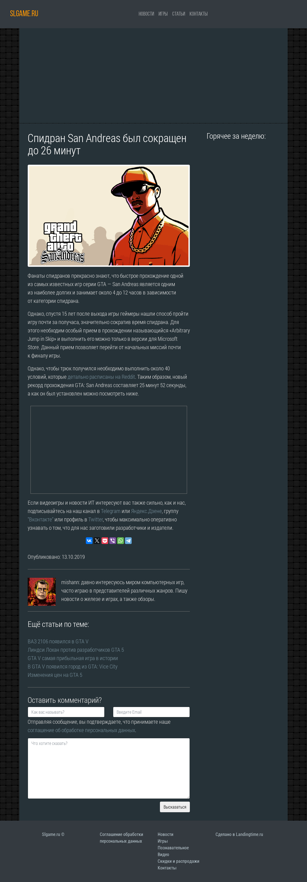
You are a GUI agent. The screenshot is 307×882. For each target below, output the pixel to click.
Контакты (199, 14)
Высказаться (175, 807)
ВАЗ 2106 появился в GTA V (58, 641)
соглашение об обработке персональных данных (81, 730)
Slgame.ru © (53, 834)
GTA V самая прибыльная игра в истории (73, 658)
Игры (163, 14)
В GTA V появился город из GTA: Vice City (72, 666)
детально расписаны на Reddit (101, 376)
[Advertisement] (153, 76)
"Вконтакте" (40, 519)
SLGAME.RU (24, 14)
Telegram (111, 510)
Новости (146, 14)
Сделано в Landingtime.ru (239, 834)
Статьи (178, 14)
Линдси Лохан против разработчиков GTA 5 (76, 649)
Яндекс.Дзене (146, 510)
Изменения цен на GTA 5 (55, 674)
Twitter (95, 519)
